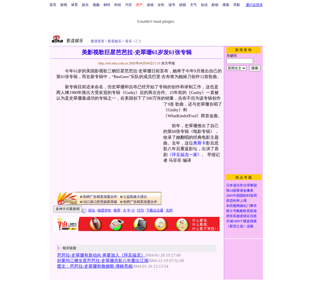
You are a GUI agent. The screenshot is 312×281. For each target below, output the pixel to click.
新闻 (63, 5)
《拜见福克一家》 (185, 154)
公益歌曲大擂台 (135, 197)
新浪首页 (97, 41)
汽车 (128, 5)
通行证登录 (254, 5)
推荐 (116, 210)
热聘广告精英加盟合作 (100, 197)
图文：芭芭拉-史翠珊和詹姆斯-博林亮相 (95, 266)
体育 (74, 5)
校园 (182, 5)
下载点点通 (154, 210)
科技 (117, 5)
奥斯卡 (199, 143)
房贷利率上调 (236, 201)
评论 (91, 210)
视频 (96, 5)
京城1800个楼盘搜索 (241, 221)
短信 (204, 5)
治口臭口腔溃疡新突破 (100, 202)
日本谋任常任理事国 (241, 185)
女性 (161, 5)
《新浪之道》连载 (239, 226)
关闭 (169, 210)
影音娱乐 (114, 41)
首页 (52, 5)
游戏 (150, 5)
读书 (171, 5)
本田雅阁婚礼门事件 (241, 206)
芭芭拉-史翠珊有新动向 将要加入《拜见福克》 (101, 255)
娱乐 (85, 5)
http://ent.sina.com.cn (113, 63)
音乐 (128, 41)
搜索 (225, 5)
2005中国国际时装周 (241, 196)
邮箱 (215, 5)
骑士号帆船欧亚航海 (241, 211)
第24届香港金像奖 (239, 190)
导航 (236, 5)
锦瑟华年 (104, 210)
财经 (107, 5)
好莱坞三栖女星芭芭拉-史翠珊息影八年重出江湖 (102, 260)
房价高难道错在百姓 (241, 216)
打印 (140, 210)
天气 (193, 5)
